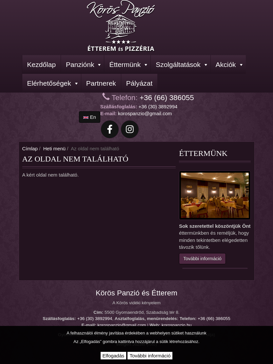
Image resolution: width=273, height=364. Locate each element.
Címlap (30, 148)
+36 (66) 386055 (167, 98)
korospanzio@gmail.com (145, 113)
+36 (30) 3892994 (158, 106)
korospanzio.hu (177, 325)
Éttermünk (128, 64)
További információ (202, 258)
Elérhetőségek (52, 83)
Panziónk (83, 64)
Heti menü (54, 148)
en (89, 117)
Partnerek (101, 83)
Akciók (229, 64)
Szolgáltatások (181, 64)
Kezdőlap (41, 64)
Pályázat (139, 83)
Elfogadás (114, 355)
